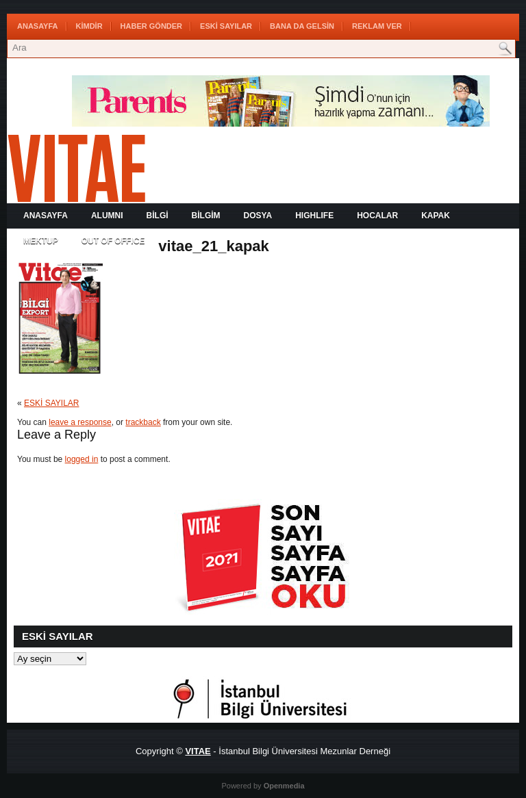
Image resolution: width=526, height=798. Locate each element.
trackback (142, 422)
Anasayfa (37, 26)
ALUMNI (107, 215)
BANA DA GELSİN (302, 26)
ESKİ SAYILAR (226, 26)
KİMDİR (89, 26)
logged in (82, 459)
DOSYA (258, 215)
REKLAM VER (377, 26)
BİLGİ (157, 215)
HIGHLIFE (314, 215)
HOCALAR (377, 215)
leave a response (80, 422)
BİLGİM (206, 215)
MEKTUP (40, 241)
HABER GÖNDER (151, 26)
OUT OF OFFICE (113, 241)
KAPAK (435, 215)
